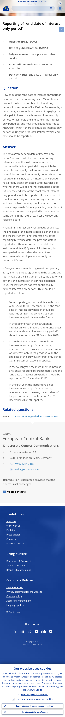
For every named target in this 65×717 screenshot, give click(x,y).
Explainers (11, 530)
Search (51, 8)
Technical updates (16, 565)
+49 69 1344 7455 (24, 463)
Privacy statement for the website (24, 591)
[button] (60, 3)
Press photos (13, 534)
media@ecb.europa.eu (27, 469)
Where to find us (15, 543)
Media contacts (16, 491)
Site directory (14, 612)
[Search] (31, 8)
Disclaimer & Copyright (18, 561)
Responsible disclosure (18, 569)
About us (11, 521)
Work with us (13, 525)
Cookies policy (14, 596)
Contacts (11, 539)
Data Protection (14, 587)
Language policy (15, 605)
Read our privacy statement (34, 694)
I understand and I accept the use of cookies (34, 706)
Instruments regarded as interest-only (35, 416)
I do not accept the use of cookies (34, 712)
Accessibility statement (18, 600)
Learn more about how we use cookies (34, 699)
